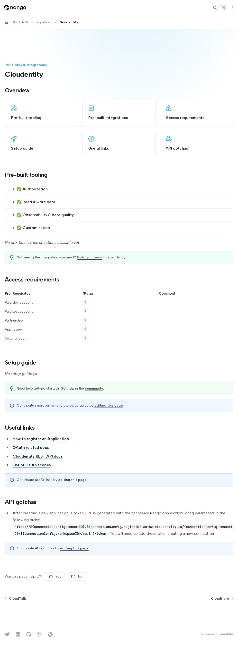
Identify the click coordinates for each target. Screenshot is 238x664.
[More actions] (231, 7)
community (94, 388)
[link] (41, 113)
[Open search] (215, 8)
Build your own (89, 257)
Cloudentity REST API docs (38, 456)
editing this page (108, 405)
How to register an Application (41, 438)
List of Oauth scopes (32, 465)
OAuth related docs (31, 447)
